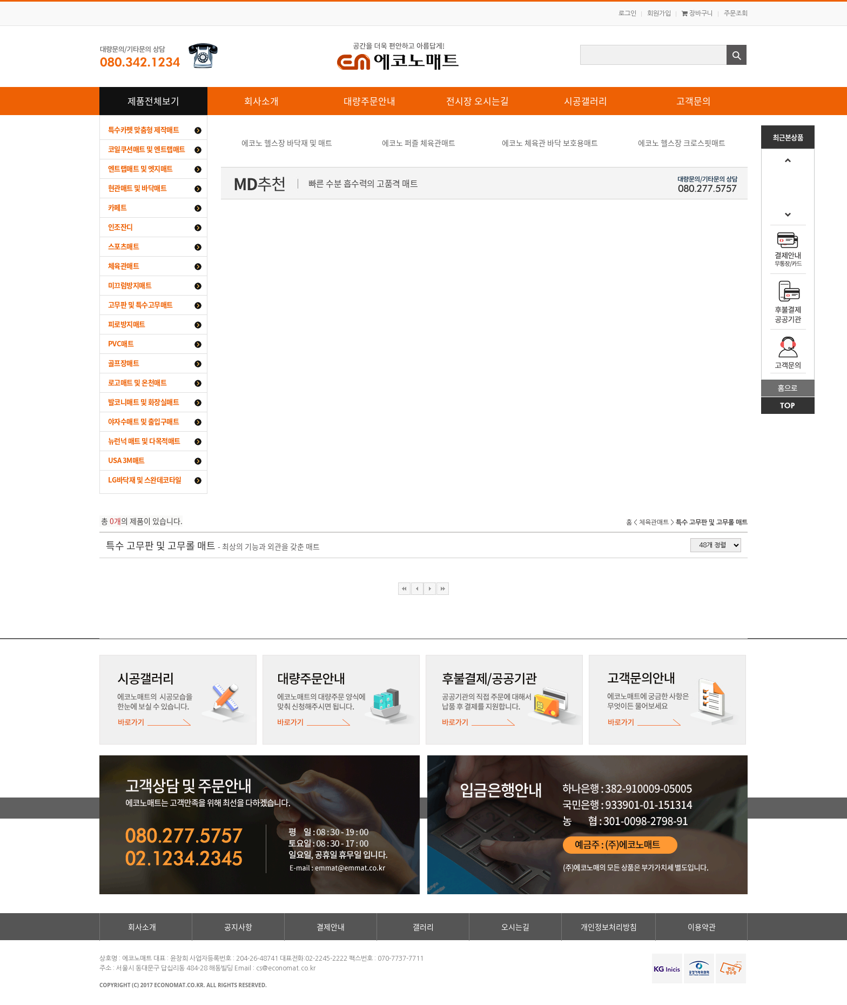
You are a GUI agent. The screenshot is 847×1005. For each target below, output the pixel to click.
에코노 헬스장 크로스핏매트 (681, 142)
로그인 (627, 13)
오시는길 (515, 926)
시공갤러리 (585, 101)
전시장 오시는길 (477, 101)
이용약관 (702, 926)
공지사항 (238, 926)
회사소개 (261, 101)
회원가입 (659, 13)
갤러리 (423, 926)
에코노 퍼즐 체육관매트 (418, 142)
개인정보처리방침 (609, 926)
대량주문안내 (369, 101)
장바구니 (697, 13)
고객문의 (693, 101)
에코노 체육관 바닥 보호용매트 (550, 142)
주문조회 (736, 13)
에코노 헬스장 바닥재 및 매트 (286, 142)
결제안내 (331, 926)
